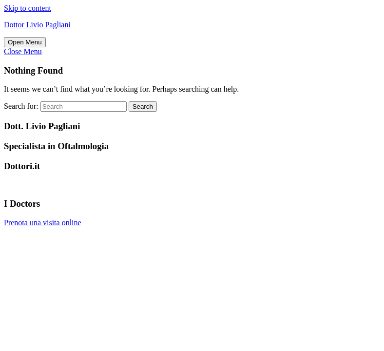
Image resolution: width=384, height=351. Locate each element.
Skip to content (27, 8)
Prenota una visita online (42, 222)
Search (143, 106)
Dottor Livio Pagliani (37, 24)
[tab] (25, 42)
